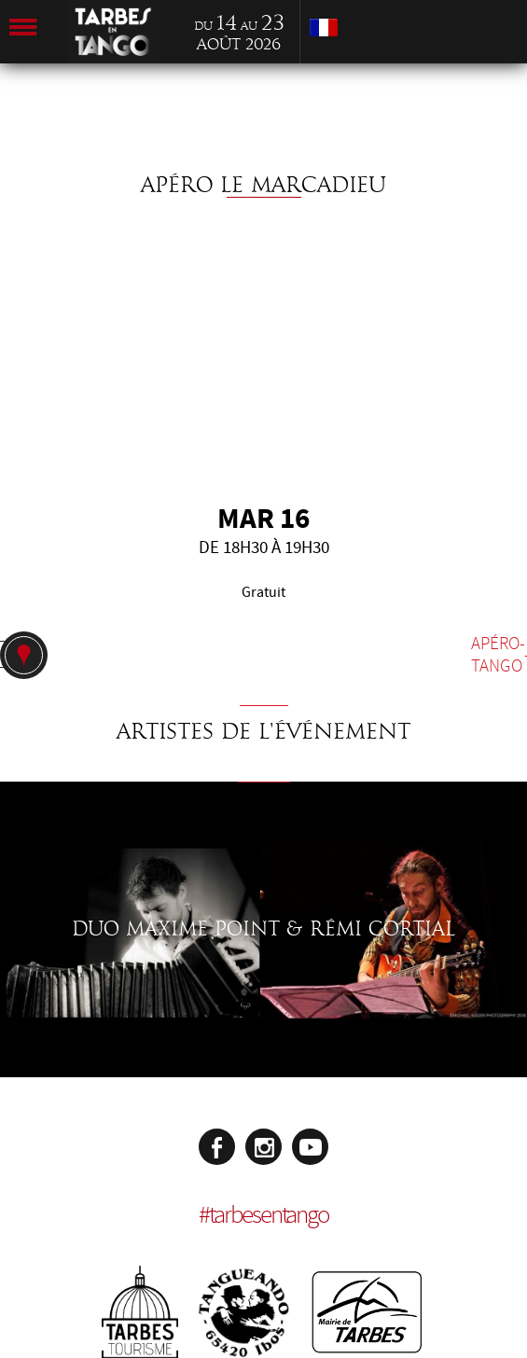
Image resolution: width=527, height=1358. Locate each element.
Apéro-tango (497, 654)
